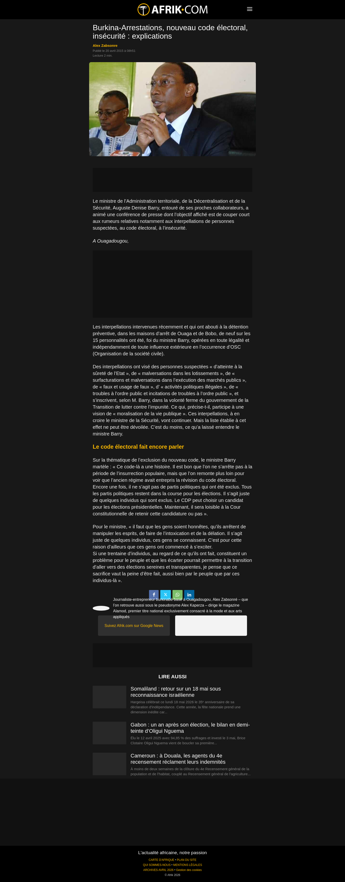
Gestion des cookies (189, 870)
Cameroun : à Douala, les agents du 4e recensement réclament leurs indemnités (178, 759)
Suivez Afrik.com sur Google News (133, 626)
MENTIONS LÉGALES (187, 865)
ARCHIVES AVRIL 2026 (158, 870)
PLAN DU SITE (186, 860)
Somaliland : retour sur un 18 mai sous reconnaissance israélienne (176, 692)
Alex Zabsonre (105, 45)
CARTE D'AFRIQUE (161, 860)
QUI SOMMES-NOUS (157, 865)
